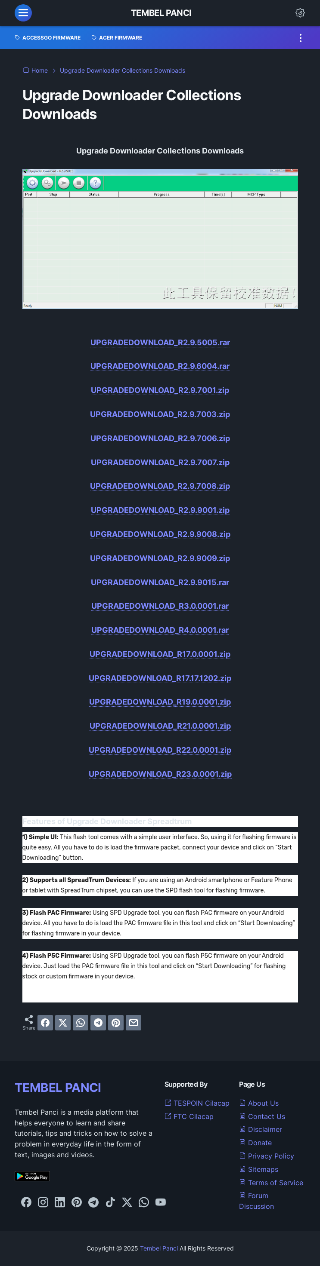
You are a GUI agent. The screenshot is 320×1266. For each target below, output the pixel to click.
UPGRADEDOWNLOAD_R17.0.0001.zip (160, 654)
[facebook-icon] (26, 1202)
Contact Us (262, 1116)
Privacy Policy (266, 1156)
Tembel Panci (161, 13)
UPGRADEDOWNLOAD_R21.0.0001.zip (160, 725)
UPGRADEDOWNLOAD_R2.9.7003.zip (160, 414)
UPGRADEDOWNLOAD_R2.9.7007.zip (160, 462)
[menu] (23, 12)
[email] (133, 1022)
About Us (259, 1103)
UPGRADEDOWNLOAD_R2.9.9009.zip (160, 558)
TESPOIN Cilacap (197, 1103)
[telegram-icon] (93, 1202)
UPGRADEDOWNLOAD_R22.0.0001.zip (160, 749)
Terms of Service (271, 1182)
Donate (255, 1142)
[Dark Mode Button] (300, 13)
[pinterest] (116, 1022)
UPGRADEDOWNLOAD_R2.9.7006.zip (160, 438)
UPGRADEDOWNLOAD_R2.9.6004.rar (160, 366)
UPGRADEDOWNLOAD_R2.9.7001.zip (160, 390)
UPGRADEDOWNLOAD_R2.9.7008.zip (160, 485)
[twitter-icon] (127, 1202)
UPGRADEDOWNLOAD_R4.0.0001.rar (160, 630)
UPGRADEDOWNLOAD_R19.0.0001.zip (160, 701)
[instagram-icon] (43, 1202)
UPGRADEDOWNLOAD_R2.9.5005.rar (160, 342)
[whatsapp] (80, 1022)
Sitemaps (258, 1169)
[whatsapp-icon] (144, 1202)
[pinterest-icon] (76, 1202)
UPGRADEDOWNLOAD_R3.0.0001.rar (160, 605)
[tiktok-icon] (110, 1202)
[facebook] (45, 1022)
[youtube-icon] (160, 1202)
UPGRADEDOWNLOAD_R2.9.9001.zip (160, 510)
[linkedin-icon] (60, 1202)
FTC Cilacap (189, 1116)
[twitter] (63, 1022)
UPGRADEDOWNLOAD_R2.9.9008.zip (160, 534)
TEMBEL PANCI (58, 1087)
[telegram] (98, 1022)
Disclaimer (260, 1129)
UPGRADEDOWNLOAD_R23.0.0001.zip (160, 774)
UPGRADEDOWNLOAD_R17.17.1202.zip (160, 678)
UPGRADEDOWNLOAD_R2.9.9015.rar (160, 582)
